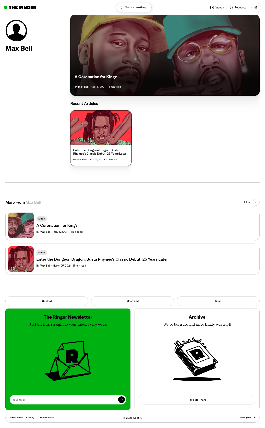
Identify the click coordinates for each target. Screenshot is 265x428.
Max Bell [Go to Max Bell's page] (45, 231)
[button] (134, 7)
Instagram (245, 417)
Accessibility (46, 417)
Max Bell (83, 86)
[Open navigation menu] (256, 7)
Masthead (133, 301)
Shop (218, 301)
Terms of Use (16, 417)
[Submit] (121, 399)
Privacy (30, 417)
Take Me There (197, 399)
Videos (217, 7)
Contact (47, 301)
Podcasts (237, 7)
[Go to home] (20, 7)
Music (41, 218)
